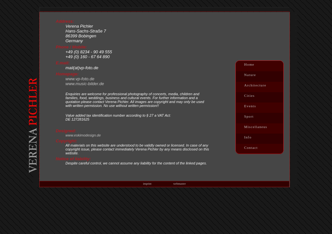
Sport (249, 116)
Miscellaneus (255, 127)
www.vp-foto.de (79, 78)
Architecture (255, 85)
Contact (251, 148)
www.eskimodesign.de (83, 135)
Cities (249, 96)
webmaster (179, 183)
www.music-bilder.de (84, 83)
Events (250, 106)
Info (248, 137)
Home (249, 64)
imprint (147, 183)
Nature (250, 75)
